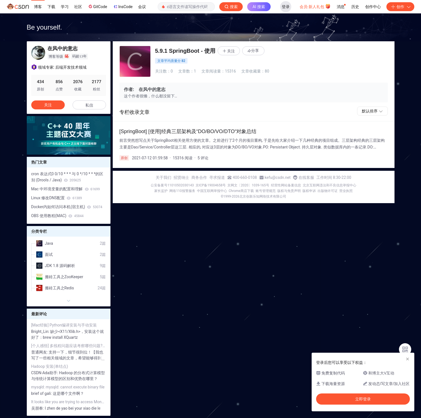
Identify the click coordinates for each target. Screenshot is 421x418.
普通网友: (40, 352)
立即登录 (363, 399)
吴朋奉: (38, 408)
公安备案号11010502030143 (172, 185)
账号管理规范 (266, 191)
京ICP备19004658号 (211, 185)
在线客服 (306, 177)
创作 (400, 6)
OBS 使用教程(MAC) (57, 215)
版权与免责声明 (289, 191)
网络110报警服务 (182, 191)
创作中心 (373, 6)
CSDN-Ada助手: (45, 373)
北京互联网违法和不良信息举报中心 (329, 185)
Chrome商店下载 (241, 191)
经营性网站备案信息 (286, 185)
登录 (286, 6)
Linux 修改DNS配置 (56, 198)
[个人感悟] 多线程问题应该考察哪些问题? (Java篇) (68, 345)
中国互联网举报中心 (212, 191)
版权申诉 (309, 191)
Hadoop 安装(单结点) (49, 366)
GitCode (97, 6)
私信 (89, 105)
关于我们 (163, 177)
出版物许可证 (327, 191)
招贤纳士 (181, 177)
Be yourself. (44, 27)
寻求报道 (217, 177)
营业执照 (346, 191)
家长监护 (161, 191)
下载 (51, 6)
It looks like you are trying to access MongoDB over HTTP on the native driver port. (68, 402)
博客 (38, 6)
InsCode (123, 6)
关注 (48, 105)
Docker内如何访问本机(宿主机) (66, 207)
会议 (142, 6)
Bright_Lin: (40, 331)
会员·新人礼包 (315, 6)
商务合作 (199, 177)
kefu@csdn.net (278, 177)
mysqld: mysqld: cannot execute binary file (68, 387)
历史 (355, 6)
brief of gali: (42, 393)
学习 (65, 6)
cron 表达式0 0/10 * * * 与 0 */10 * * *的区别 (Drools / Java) (67, 177)
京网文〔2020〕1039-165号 (248, 185)
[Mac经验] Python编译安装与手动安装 (64, 325)
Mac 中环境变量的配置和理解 (65, 189)
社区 (78, 6)
